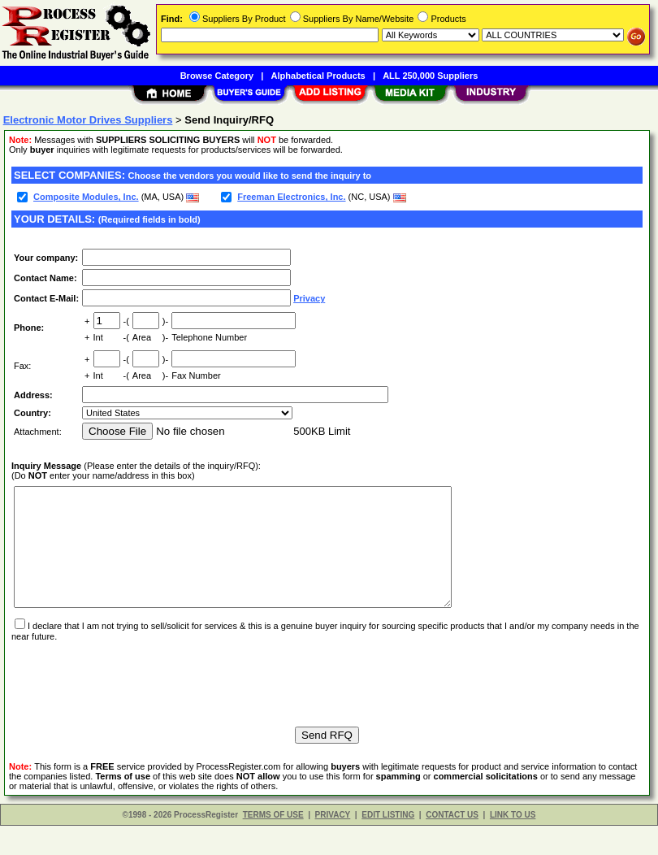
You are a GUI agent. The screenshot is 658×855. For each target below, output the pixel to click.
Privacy (309, 298)
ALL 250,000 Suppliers (430, 75)
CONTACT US (452, 844)
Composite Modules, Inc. (86, 197)
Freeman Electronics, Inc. (291, 197)
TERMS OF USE (273, 844)
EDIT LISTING (387, 844)
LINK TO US (512, 844)
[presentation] (134, 705)
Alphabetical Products (318, 75)
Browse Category (216, 75)
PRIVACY (333, 844)
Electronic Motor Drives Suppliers (88, 120)
